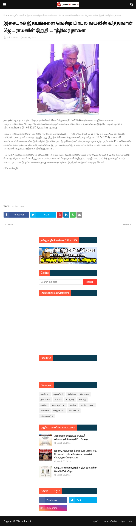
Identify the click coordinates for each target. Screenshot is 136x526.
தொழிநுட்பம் (58, 405)
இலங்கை (84, 394)
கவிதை (82, 399)
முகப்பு (96, 521)
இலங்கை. (45, 399)
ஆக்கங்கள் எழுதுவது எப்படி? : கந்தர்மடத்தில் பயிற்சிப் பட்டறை (71, 437)
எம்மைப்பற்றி (110, 521)
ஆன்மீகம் (58, 394)
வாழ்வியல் (58, 410)
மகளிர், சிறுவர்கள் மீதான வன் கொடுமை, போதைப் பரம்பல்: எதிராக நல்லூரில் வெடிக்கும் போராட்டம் (75, 454)
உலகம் (58, 399)
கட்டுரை (70, 399)
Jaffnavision (27, 521)
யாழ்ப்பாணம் (17, 15)
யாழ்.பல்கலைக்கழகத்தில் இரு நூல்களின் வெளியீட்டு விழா (75, 469)
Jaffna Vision (12, 37)
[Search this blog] (61, 282)
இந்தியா (72, 394)
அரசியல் (45, 394)
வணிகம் (45, 410)
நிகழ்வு (72, 405)
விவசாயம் (74, 410)
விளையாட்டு (47, 416)
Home (6, 15)
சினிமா (44, 405)
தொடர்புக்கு (126, 521)
